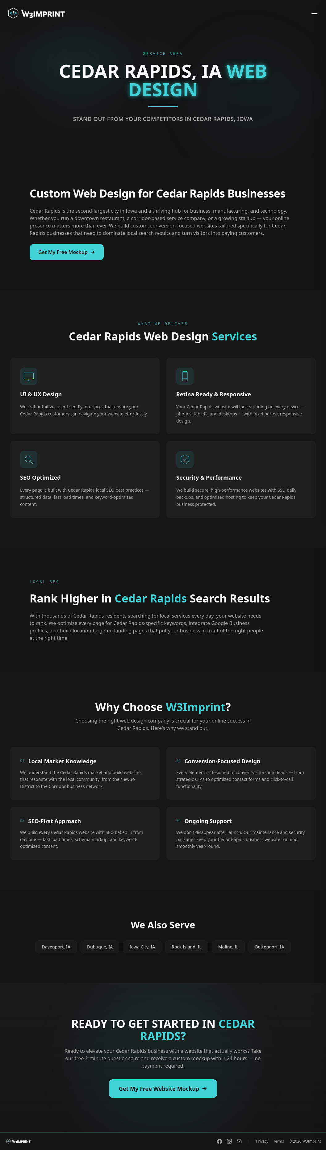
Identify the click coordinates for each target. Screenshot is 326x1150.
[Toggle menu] (312, 13)
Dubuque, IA (100, 947)
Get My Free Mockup (66, 252)
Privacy (262, 1141)
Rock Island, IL (187, 947)
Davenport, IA (56, 947)
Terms (278, 1141)
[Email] (239, 1141)
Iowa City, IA (142, 947)
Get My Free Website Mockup (163, 1088)
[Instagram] (229, 1141)
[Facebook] (219, 1141)
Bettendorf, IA (269, 947)
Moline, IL (228, 947)
